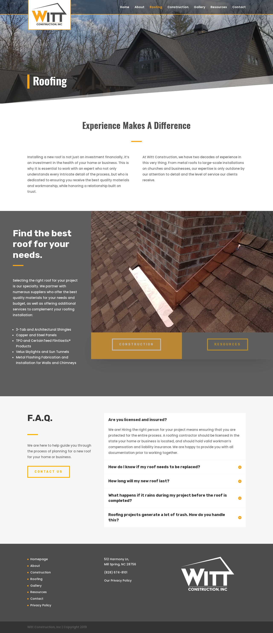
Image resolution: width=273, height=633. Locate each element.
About (139, 7)
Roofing (156, 7)
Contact (239, 7)
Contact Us (49, 472)
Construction (178, 7)
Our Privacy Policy (118, 580)
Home (124, 7)
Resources (219, 7)
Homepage (39, 559)
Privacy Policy (40, 605)
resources (227, 342)
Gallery (199, 7)
